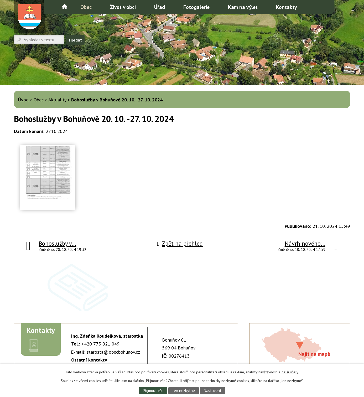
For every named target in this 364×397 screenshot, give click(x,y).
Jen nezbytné (183, 390)
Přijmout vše (152, 390)
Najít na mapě (314, 353)
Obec (86, 7)
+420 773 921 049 (100, 344)
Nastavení (213, 390)
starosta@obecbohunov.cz (113, 352)
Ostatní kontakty (89, 360)
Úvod (64, 6)
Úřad (159, 7)
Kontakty (286, 7)
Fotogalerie (196, 7)
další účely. (290, 371)
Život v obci (123, 7)
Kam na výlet (243, 7)
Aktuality (57, 100)
